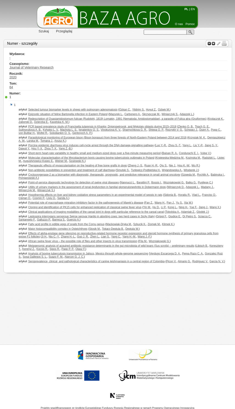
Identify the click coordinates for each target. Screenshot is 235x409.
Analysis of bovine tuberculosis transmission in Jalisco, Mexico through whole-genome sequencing (88, 253)
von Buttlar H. (27, 133)
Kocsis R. (42, 249)
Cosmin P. (39, 198)
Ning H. (183, 207)
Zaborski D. (26, 122)
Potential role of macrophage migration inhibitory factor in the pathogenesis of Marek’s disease (85, 202)
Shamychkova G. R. (135, 129)
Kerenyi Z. (28, 249)
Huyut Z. (151, 109)
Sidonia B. (170, 194)
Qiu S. (163, 165)
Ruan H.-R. (151, 165)
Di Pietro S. (189, 216)
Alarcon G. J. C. (74, 256)
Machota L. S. (68, 129)
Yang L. (187, 145)
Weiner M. (61, 161)
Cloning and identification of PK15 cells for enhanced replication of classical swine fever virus (85, 207)
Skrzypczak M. (151, 114)
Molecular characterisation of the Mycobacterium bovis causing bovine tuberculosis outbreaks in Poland (91, 157)
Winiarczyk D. (176, 187)
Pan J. (170, 202)
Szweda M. (189, 174)
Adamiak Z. (188, 211)
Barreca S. (58, 219)
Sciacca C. (204, 216)
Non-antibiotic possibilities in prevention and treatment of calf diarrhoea (71, 170)
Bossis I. (156, 182)
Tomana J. (46, 140)
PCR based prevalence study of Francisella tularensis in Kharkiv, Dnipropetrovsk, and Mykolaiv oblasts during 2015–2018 (102, 126)
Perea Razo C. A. (192, 253)
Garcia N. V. (217, 261)
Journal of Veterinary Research (31, 67)
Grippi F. (162, 216)
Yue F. (193, 207)
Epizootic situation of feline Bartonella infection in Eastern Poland (68, 114)
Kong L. (172, 207)
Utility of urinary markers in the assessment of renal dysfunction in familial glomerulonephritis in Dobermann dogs (97, 187)
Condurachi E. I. (189, 153)
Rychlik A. (203, 174)
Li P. (163, 207)
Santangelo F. (27, 219)
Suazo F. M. (56, 256)
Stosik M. (94, 228)
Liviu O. (51, 198)
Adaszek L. (186, 114)
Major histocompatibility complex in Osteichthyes (57, 228)
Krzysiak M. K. (197, 137)
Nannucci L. (127, 182)
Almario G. (184, 261)
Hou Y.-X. (37, 148)
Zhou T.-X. (51, 148)
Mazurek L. (116, 114)
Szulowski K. (77, 161)
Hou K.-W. (183, 165)
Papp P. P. (68, 249)
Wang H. (159, 202)
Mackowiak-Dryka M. (119, 224)
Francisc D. (209, 194)
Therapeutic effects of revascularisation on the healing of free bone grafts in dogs (77, 165)
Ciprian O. (25, 198)
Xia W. (188, 202)
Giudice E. (174, 216)
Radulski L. (209, 157)
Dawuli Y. (24, 148)
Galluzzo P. (44, 219)
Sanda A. (63, 198)
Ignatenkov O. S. (89, 129)
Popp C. (216, 129)
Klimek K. (168, 224)
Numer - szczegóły (22, 43)
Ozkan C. (125, 109)
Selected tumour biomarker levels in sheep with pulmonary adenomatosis (73, 109)
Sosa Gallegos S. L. (35, 256)
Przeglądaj (64, 31)
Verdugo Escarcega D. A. (165, 253)
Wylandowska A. (172, 170)
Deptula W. (132, 228)
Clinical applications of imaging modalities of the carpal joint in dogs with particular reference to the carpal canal (96, 211)
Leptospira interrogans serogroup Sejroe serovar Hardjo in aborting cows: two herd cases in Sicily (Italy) (91, 216)
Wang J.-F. (144, 236)
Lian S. (105, 236)
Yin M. (147, 207)
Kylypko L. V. (51, 129)
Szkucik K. (139, 224)
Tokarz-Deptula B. (113, 228)
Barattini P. (143, 182)
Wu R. (195, 165)
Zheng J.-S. (136, 165)
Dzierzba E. (41, 122)
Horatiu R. (184, 194)
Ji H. (44, 236)
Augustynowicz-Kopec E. (38, 161)
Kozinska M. (193, 157)
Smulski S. (122, 170)
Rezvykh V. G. (174, 129)
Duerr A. (204, 129)
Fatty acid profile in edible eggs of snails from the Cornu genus (66, 224)
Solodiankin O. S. (60, 133)
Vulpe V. (205, 153)
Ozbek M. (164, 109)
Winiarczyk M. (27, 190)
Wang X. (215, 207)
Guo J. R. (83, 236)
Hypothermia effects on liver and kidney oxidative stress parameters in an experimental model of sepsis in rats (95, 194)
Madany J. (207, 187)
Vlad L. (196, 194)
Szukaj (44, 31)
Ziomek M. (154, 224)
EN (193, 9)
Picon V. (171, 261)
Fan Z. (149, 202)
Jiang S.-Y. (211, 145)
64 (11, 87)
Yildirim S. (138, 109)
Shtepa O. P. (156, 129)
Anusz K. (59, 140)
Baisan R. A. (169, 153)
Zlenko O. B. (185, 126)
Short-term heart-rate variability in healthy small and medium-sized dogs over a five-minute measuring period (94, 153)
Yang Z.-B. (65, 148)
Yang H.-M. (129, 236)
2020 (13, 77)
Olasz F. (80, 249)
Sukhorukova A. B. (30, 129)
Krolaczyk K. (216, 118)
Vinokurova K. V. (111, 129)
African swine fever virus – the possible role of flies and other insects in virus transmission (82, 241)
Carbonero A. (132, 114)
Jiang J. (203, 207)
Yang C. (116, 236)
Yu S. (179, 202)
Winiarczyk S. (170, 114)
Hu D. (155, 207)
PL (186, 9)
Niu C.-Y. (54, 236)
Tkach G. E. (202, 126)
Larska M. (33, 140)
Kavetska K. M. (59, 122)
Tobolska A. (172, 211)
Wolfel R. (42, 133)
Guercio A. (73, 219)
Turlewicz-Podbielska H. (145, 170)
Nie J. (172, 165)
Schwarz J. (191, 129)
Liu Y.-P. (198, 145)
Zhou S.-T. (174, 145)
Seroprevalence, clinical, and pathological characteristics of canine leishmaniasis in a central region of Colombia (96, 261)
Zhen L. (95, 236)
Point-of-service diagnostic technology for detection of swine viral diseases (73, 182)
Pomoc (190, 24)
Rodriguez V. (200, 261)
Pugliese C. (205, 182)
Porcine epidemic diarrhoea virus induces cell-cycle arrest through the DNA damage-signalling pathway (91, 145)
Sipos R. (55, 249)
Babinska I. (217, 174)
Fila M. (143, 241)
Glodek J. (202, 211)
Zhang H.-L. (68, 236)
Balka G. (191, 182)
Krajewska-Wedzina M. (170, 157)
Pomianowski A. (28, 178)
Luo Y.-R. (161, 145)
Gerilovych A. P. (82, 133)
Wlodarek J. (191, 170)
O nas (179, 24)
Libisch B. (202, 245)
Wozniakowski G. (173, 182)
